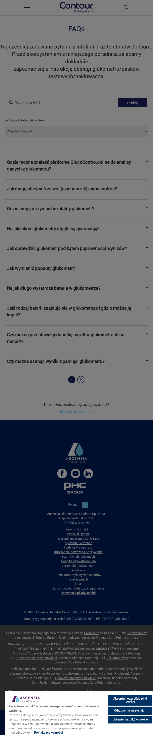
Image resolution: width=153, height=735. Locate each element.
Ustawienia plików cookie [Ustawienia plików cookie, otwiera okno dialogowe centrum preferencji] (130, 719)
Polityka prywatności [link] (48, 732)
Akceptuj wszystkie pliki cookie (130, 700)
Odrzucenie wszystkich (130, 710)
